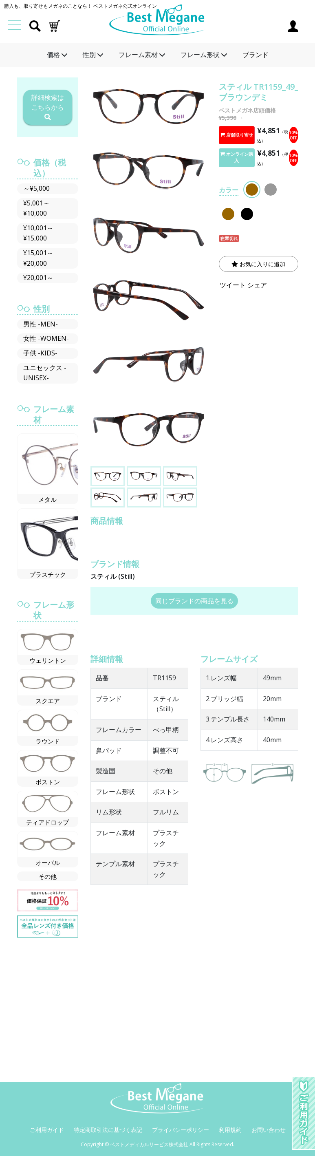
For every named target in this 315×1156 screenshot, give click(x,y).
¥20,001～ (38, 277)
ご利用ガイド (47, 1130)
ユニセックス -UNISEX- (44, 373)
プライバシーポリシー (180, 1130)
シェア (257, 284)
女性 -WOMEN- (46, 338)
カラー (228, 189)
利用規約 (230, 1130)
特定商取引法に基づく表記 (108, 1130)
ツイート (233, 284)
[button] (54, 25)
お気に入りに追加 (258, 264)
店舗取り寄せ (236, 135)
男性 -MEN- (40, 324)
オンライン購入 (236, 157)
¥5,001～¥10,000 (36, 208)
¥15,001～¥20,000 (38, 258)
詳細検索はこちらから (47, 106)
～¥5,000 (36, 188)
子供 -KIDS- (40, 353)
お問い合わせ (268, 1130)
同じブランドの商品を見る (194, 600)
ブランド (255, 54)
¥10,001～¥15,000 (38, 233)
